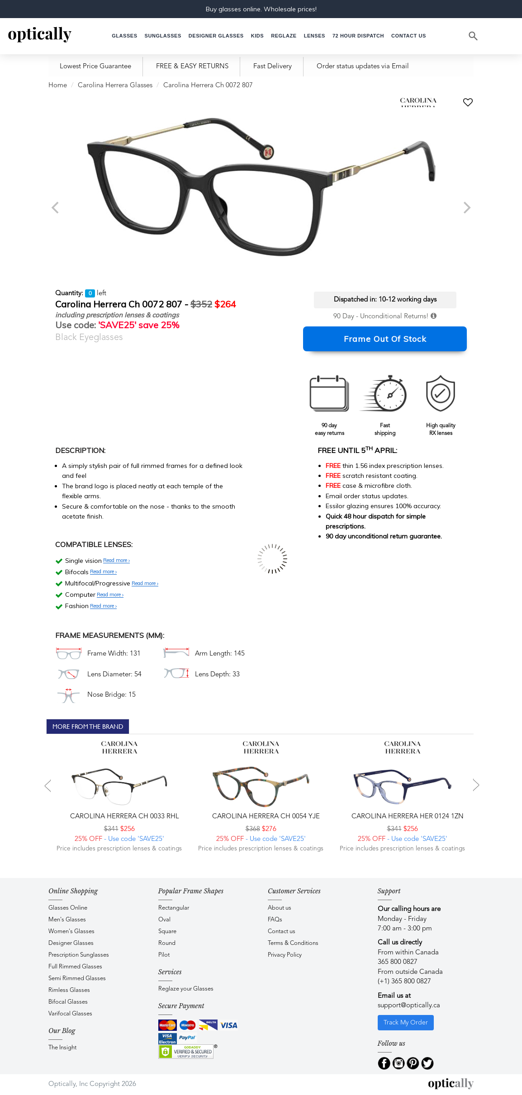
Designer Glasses (71, 943)
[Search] (473, 36)
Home (57, 85)
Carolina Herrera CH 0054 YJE (265, 816)
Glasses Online (67, 908)
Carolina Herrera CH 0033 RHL (123, 816)
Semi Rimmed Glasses (77, 979)
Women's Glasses (71, 932)
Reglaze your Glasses (186, 989)
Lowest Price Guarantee (95, 66)
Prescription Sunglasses (78, 955)
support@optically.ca (409, 1005)
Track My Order (406, 1022)
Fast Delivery (272, 66)
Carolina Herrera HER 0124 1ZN (407, 816)
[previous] (56, 207)
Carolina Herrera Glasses (115, 85)
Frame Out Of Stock (385, 339)
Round (167, 943)
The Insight (62, 1048)
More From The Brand (87, 726)
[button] (257, 36)
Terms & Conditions (293, 943)
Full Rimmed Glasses (75, 967)
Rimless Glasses (69, 990)
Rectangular (173, 908)
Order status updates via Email (363, 66)
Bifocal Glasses (68, 1002)
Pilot (164, 955)
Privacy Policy (285, 955)
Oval (164, 920)
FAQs (275, 920)
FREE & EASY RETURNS (192, 66)
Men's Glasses (67, 920)
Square (167, 932)
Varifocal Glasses (70, 1014)
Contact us (281, 932)
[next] (466, 207)
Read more (116, 560)
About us (279, 908)
